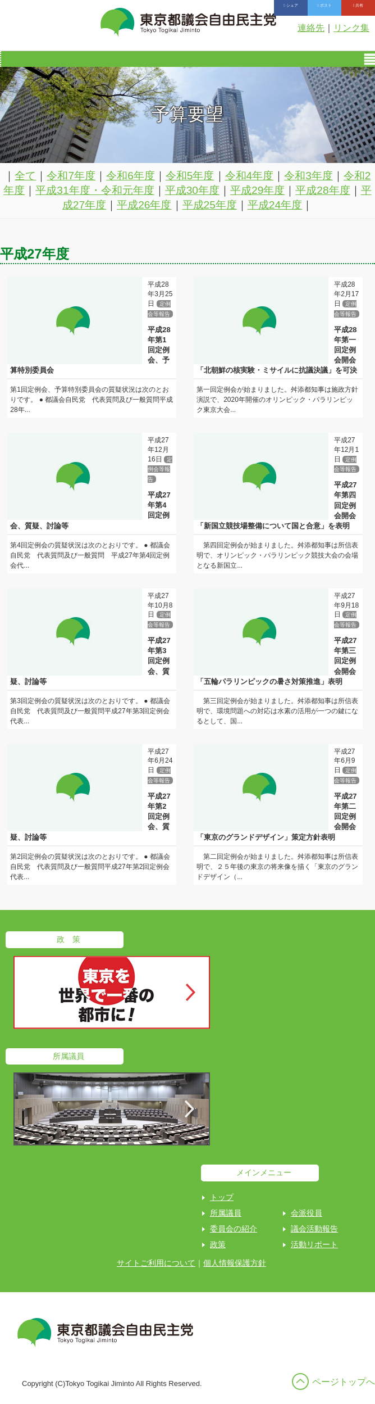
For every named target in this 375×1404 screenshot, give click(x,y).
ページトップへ (343, 1382)
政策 (218, 1244)
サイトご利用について (156, 1262)
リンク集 (351, 28)
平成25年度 (209, 205)
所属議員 (225, 1212)
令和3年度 (308, 176)
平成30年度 (192, 190)
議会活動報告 (314, 1228)
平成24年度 (275, 205)
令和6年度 (130, 176)
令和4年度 (249, 176)
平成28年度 (322, 190)
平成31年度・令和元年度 (94, 190)
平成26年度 (144, 205)
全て (25, 176)
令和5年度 (190, 176)
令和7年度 (71, 176)
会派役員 (306, 1212)
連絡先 (311, 28)
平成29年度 (257, 190)
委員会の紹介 (233, 1228)
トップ (222, 1197)
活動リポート (314, 1244)
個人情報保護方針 (234, 1262)
